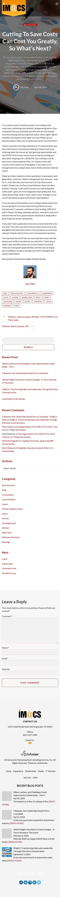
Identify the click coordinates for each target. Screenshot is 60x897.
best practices (17, 293)
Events (5, 504)
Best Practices (30, 25)
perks (18, 301)
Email (5, 658)
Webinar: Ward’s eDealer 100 (15, 326)
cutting (15, 297)
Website (6, 669)
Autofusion (42, 763)
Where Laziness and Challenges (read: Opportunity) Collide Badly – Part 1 (28, 365)
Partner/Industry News (12, 509)
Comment (7, 616)
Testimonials (30, 771)
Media (41, 771)
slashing (6, 306)
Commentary (8, 494)
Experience (18, 771)
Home (9, 771)
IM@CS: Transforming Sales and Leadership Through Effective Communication (30, 391)
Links (35, 777)
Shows (5, 513)
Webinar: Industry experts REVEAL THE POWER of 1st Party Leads (33, 318)
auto (5, 293)
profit (27, 301)
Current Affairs (9, 499)
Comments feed (9, 568)
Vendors (5, 528)
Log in (4, 559)
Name (5, 647)
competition (47, 293)
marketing (7, 301)
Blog (4, 490)
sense (48, 301)
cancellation (32, 293)
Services (27, 777)
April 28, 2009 (40, 87)
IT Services (51, 771)
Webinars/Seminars (11, 537)
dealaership (27, 297)
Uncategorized (8, 523)
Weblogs (6, 542)
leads (47, 297)
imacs (38, 297)
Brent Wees (7, 448)
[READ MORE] (16, 823)
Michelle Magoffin (10, 441)
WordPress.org (9, 573)
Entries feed (7, 563)
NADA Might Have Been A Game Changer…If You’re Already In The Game (29, 381)
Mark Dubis (7, 426)
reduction (38, 301)
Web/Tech (7, 532)
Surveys (5, 518)
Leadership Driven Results (13, 399)
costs (5, 297)
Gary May (24, 87)
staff (16, 306)
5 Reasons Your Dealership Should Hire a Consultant (25, 373)
